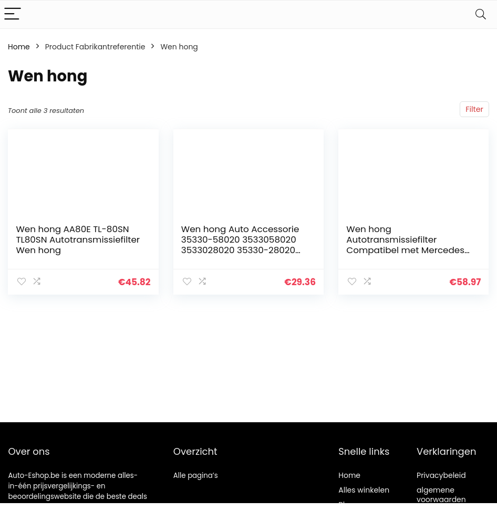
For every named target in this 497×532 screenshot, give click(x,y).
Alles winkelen (363, 490)
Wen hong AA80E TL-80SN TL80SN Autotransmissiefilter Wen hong (78, 239)
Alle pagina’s (195, 476)
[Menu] (12, 14)
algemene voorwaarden (441, 495)
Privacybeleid (441, 475)
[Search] (480, 14)
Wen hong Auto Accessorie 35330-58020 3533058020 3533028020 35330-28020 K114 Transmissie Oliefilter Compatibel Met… (240, 250)
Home (19, 46)
